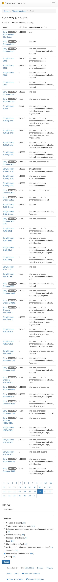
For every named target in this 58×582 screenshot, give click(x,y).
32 (4, 496)
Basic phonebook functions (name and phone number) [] (28, 547)
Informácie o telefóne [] (15, 538)
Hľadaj (9, 573)
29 (40, 491)
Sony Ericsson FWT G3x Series (8, 34)
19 (40, 487)
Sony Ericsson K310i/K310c (8, 310)
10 (46, 483)
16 (25, 487)
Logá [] (9, 541)
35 (20, 496)
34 (15, 496)
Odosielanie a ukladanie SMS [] (19, 553)
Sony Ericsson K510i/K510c (8, 420)
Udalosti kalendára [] (14, 523)
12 (4, 487)
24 (15, 491)
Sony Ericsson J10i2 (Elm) (8, 221)
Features (7, 519)
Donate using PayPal (35, 579)
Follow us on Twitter (15, 579)
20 (45, 487)
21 (50, 487)
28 (35, 491)
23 (10, 491)
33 (10, 496)
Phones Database (19, 11)
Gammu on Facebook (31, 573)
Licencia (40, 568)
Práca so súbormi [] (14, 535)
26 (25, 491)
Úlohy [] (9, 557)
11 (51, 483)
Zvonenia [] (11, 550)
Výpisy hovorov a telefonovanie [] (19, 526)
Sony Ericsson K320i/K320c (8, 379)
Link (23, 523)
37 (30, 496)
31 (50, 491)
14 (15, 487)
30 (45, 491)
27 (30, 491)
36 (25, 496)
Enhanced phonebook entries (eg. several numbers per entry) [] (29, 530)
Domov (6, 11)
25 (20, 491)
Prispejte (49, 568)
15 (20, 487)
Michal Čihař (29, 568)
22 (4, 491)
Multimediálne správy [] (15, 544)
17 (30, 487)
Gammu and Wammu (14, 3)
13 (10, 487)
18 (35, 487)
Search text (8, 509)
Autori (17, 573)
